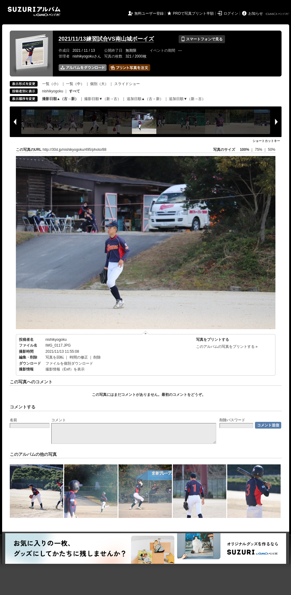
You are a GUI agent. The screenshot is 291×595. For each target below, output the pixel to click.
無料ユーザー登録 (149, 13)
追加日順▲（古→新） (145, 99)
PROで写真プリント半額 (193, 13)
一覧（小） (51, 84)
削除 (97, 357)
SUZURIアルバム (34, 11)
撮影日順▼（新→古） (102, 99)
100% (244, 149)
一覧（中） (75, 84)
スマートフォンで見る (201, 39)
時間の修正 (79, 357)
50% (271, 149)
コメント (58, 420)
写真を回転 (54, 357)
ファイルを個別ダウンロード (69, 363)
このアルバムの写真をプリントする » (227, 346)
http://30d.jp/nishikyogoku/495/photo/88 (75, 149)
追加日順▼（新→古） (187, 99)
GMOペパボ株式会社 (278, 14)
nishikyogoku (52, 91)
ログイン (231, 13)
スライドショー (127, 84)
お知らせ (255, 13)
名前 (13, 420)
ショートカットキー (266, 141)
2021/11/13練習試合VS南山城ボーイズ (106, 39)
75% (259, 149)
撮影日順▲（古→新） (60, 99)
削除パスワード (232, 420)
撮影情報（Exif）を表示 (65, 369)
